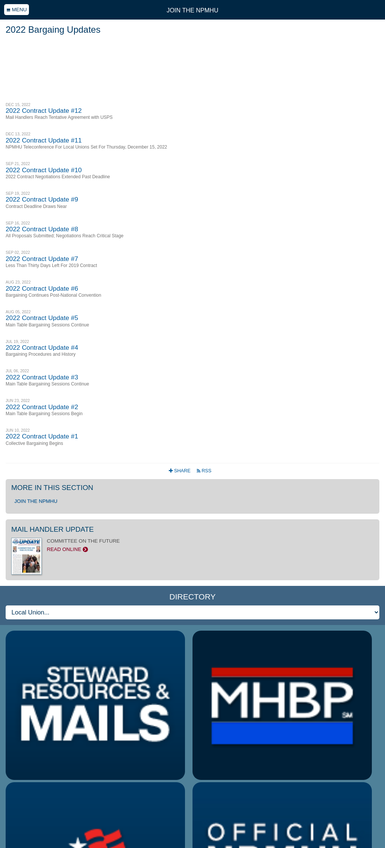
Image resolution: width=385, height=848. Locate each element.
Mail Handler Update (52, 529)
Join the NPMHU (192, 10)
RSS (204, 470)
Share (180, 470)
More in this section (52, 487)
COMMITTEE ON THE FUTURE (192, 545)
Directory (193, 596)
